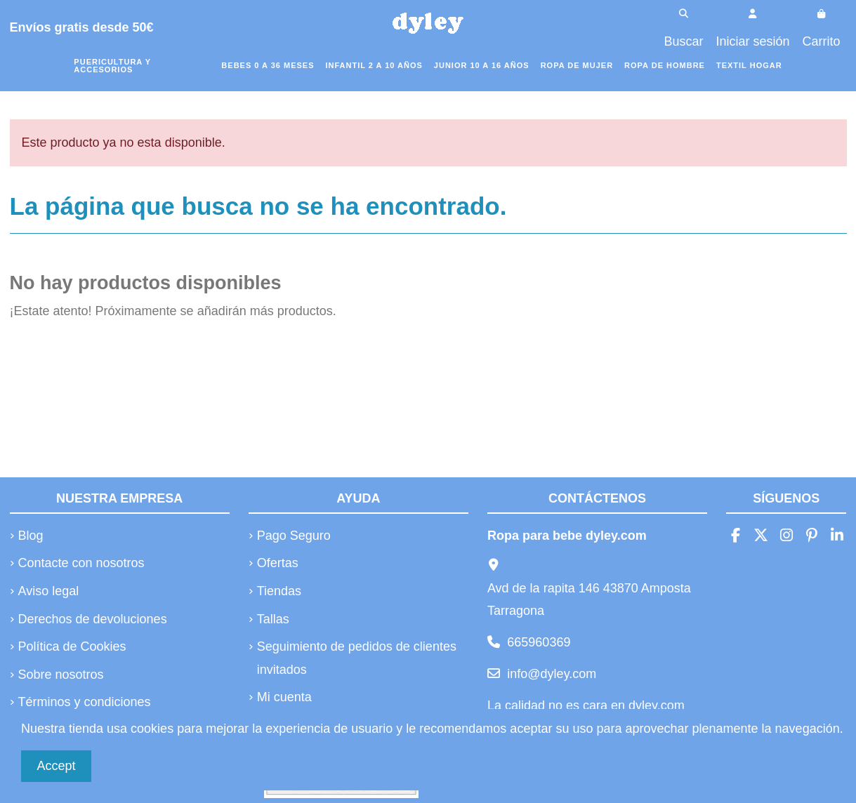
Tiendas (279, 591)
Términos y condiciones (84, 702)
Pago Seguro (294, 536)
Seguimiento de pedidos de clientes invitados (356, 657)
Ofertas (277, 563)
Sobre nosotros (61, 675)
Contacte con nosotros (81, 563)
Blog (31, 536)
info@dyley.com (551, 674)
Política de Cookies (72, 646)
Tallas (273, 619)
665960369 (538, 642)
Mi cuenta (284, 697)
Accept (56, 766)
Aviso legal (48, 591)
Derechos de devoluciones (92, 619)
